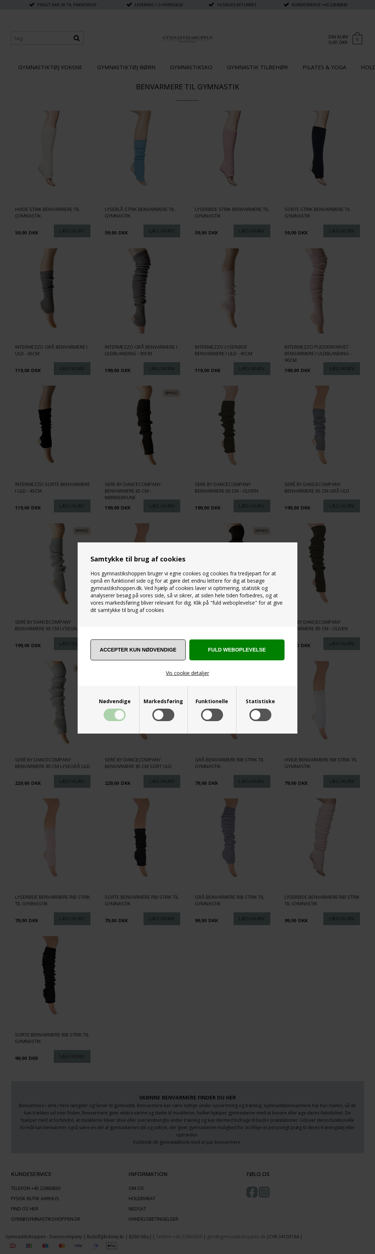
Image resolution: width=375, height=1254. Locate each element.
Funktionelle (212, 701)
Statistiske (260, 701)
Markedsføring (163, 701)
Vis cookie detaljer (187, 672)
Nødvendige (115, 701)
